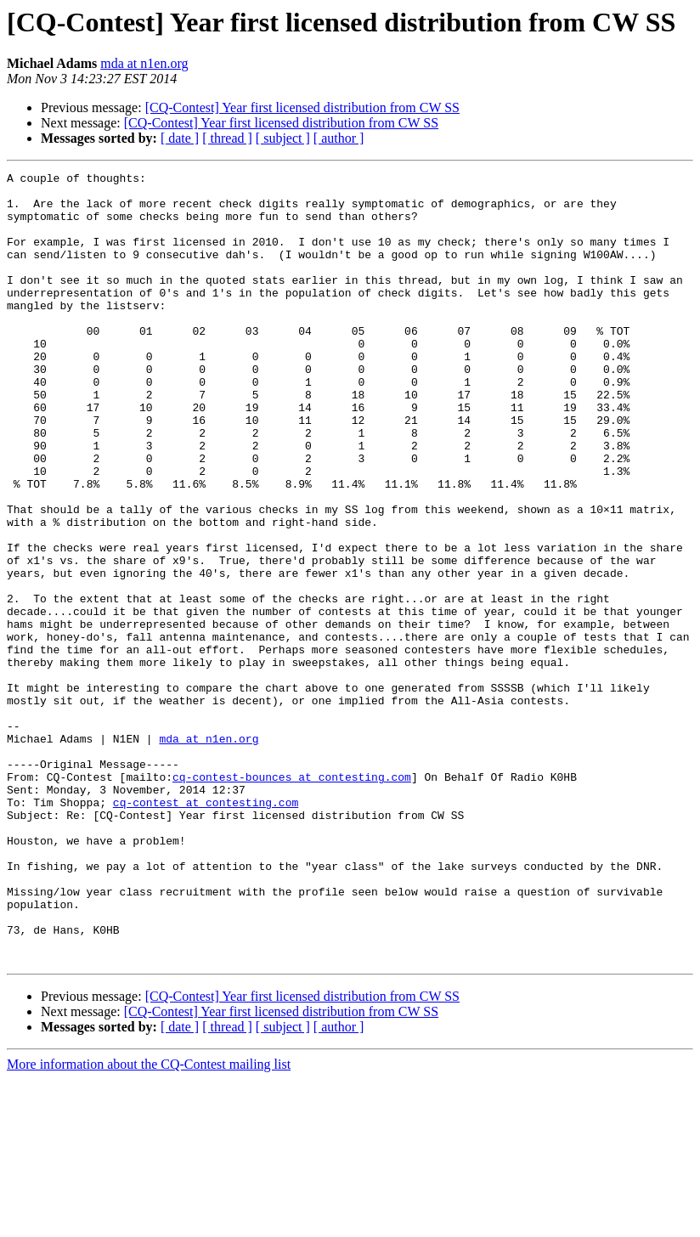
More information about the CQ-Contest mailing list (149, 1222)
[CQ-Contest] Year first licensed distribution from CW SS (302, 107)
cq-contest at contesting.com (205, 929)
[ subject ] (283, 138)
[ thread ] (227, 138)
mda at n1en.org (144, 63)
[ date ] (180, 138)
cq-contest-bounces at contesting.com (291, 899)
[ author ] (338, 138)
